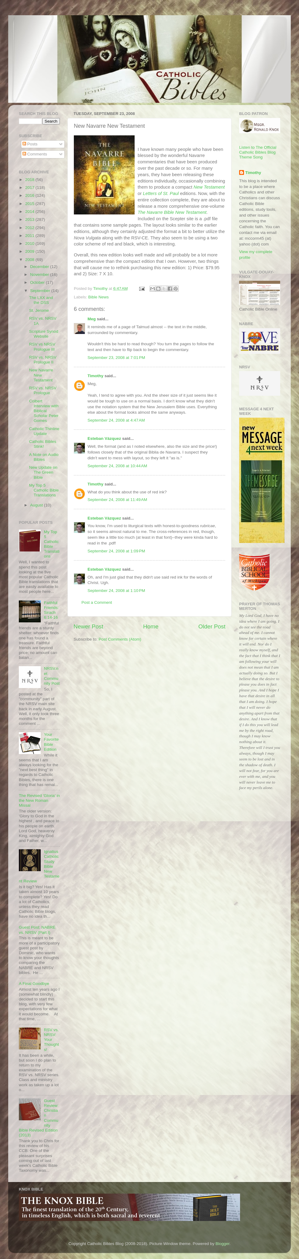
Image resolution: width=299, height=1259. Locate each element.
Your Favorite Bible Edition (51, 742)
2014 (30, 211)
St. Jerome (39, 310)
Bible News (98, 297)
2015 (30, 203)
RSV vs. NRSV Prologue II (43, 359)
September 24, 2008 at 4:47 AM (116, 420)
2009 (30, 251)
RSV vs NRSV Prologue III (42, 346)
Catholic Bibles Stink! (42, 444)
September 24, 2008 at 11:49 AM (117, 499)
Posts (30, 144)
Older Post (211, 626)
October (38, 282)
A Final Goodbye (34, 983)
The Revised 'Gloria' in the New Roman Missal (39, 800)
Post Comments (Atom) (120, 639)
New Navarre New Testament (41, 375)
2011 (30, 235)
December (40, 266)
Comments (34, 154)
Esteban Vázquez (104, 438)
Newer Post (88, 626)
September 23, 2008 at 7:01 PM (116, 357)
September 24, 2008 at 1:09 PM (116, 551)
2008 (30, 259)
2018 (30, 179)
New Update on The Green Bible (43, 472)
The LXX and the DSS (41, 300)
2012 (30, 227)
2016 (30, 195)
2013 (30, 219)
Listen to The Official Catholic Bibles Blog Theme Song (258, 152)
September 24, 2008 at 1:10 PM (116, 590)
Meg (92, 319)
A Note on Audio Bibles (44, 457)
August (37, 505)
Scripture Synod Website (43, 334)
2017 (30, 187)
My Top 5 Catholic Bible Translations (44, 490)
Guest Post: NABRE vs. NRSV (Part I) (37, 929)
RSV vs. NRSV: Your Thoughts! (51, 1040)
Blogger (222, 1243)
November (40, 274)
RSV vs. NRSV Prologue (43, 390)
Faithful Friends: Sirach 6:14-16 (51, 610)
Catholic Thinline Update (44, 431)
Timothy (95, 376)
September (40, 290)
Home (150, 626)
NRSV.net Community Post (52, 676)
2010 (30, 243)
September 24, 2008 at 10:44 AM (117, 466)
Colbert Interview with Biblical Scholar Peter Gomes (44, 411)
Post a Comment (96, 602)
